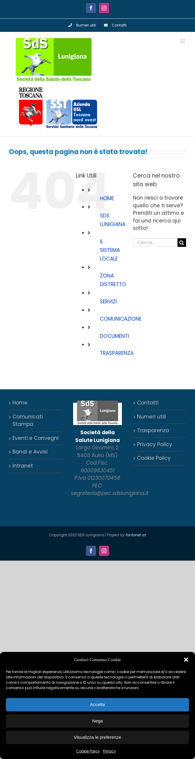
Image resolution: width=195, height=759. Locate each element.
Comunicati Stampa (27, 420)
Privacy (109, 751)
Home (20, 402)
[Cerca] (181, 242)
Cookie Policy (88, 751)
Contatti (147, 402)
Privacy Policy (154, 444)
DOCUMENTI (114, 336)
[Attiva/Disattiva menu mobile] (183, 41)
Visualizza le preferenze (97, 737)
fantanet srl (136, 534)
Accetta (97, 704)
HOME (107, 198)
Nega (97, 720)
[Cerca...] (155, 242)
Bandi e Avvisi (30, 451)
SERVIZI (108, 301)
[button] (186, 660)
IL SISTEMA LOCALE (110, 250)
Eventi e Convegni (35, 438)
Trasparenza (153, 430)
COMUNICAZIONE (120, 318)
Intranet (22, 465)
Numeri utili (151, 416)
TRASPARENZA (116, 353)
